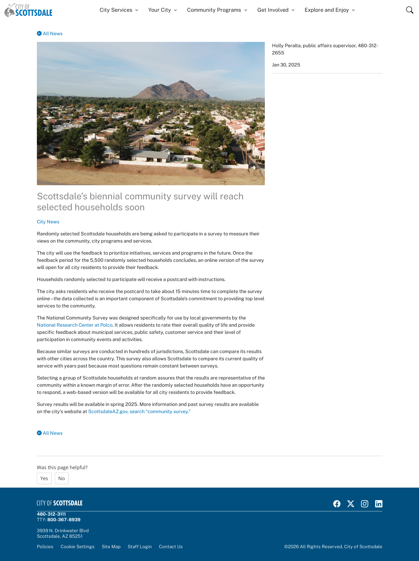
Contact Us (171, 546)
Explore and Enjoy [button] (327, 10)
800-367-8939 (63, 519)
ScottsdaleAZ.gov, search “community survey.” (139, 411)
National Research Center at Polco (74, 325)
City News (48, 221)
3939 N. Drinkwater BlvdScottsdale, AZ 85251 (63, 533)
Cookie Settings (78, 546)
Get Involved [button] (273, 10)
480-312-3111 (51, 514)
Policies (45, 546)
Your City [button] (159, 10)
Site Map (111, 546)
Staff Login (140, 546)
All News (50, 33)
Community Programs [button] (214, 10)
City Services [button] (116, 10)
